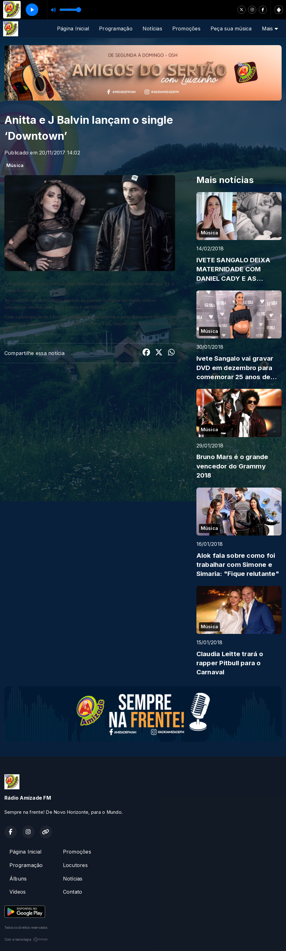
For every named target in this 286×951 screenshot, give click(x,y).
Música (14, 165)
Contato (72, 892)
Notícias (152, 28)
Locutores (75, 865)
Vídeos (17, 892)
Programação (116, 28)
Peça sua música (231, 28)
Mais (270, 28)
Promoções (186, 28)
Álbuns (18, 878)
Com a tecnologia (26, 939)
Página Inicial (73, 28)
